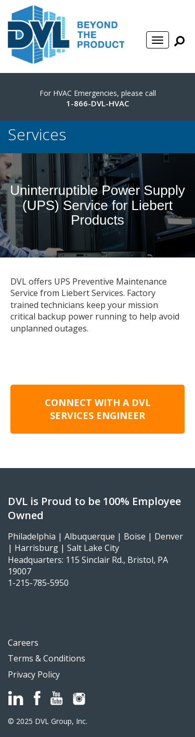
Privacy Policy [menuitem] (34, 674)
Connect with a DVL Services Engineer (98, 409)
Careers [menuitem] (23, 642)
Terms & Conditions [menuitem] (46, 658)
